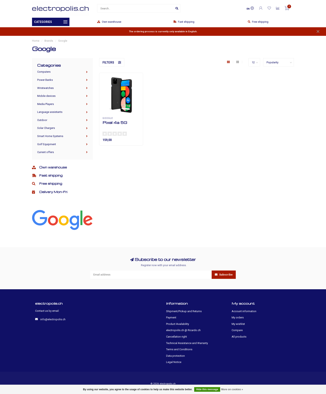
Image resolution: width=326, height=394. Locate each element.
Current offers (45, 152)
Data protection (175, 355)
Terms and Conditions (179, 349)
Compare (237, 330)
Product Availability (177, 323)
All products (239, 336)
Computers (44, 71)
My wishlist (238, 323)
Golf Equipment (46, 144)
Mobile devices (46, 95)
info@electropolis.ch (52, 319)
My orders (238, 317)
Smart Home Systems (50, 136)
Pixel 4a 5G (114, 122)
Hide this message (207, 389)
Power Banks (45, 79)
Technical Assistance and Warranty (187, 343)
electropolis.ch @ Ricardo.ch (183, 330)
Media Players (45, 104)
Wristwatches (45, 88)
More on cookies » (232, 389)
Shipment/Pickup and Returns (184, 311)
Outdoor (42, 120)
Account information (244, 311)
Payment (171, 317)
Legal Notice (173, 362)
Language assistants (49, 111)
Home (35, 40)
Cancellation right (176, 336)
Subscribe (224, 274)
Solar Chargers (46, 128)
